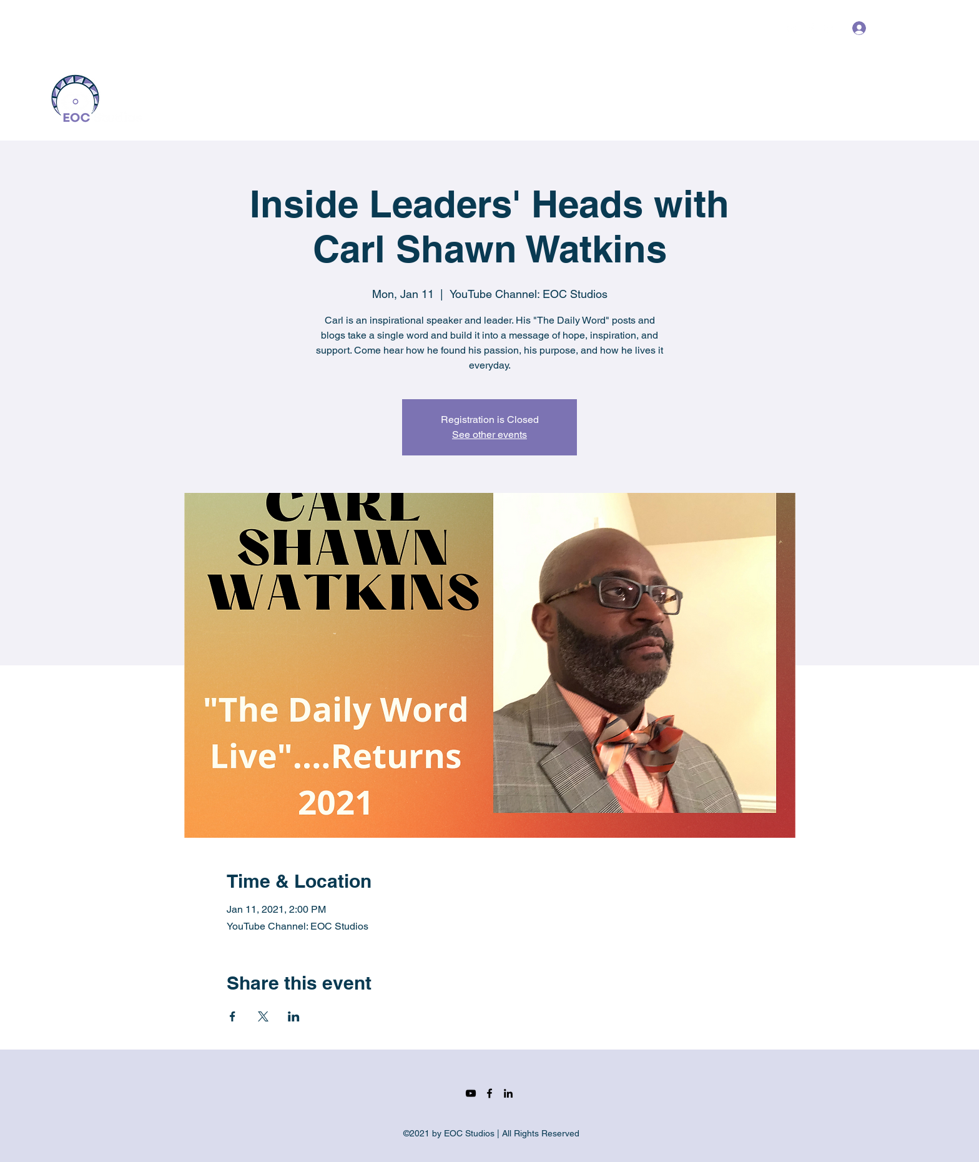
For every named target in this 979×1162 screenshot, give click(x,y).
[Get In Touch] (890, 98)
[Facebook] (811, 28)
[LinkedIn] (830, 28)
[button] (920, 28)
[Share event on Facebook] (233, 1016)
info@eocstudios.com (92, 28)
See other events (489, 434)
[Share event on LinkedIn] (294, 1016)
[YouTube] (792, 28)
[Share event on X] (263, 1016)
